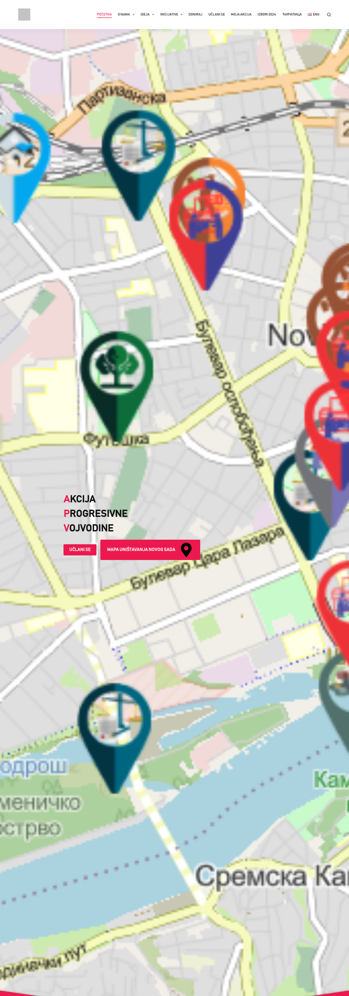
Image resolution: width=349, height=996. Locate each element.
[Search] (329, 14)
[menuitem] (313, 14)
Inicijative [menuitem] (172, 14)
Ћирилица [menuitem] (292, 14)
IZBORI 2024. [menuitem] (267, 14)
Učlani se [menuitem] (216, 14)
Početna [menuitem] (104, 14)
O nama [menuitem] (127, 14)
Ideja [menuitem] (148, 14)
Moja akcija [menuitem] (241, 14)
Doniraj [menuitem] (195, 14)
